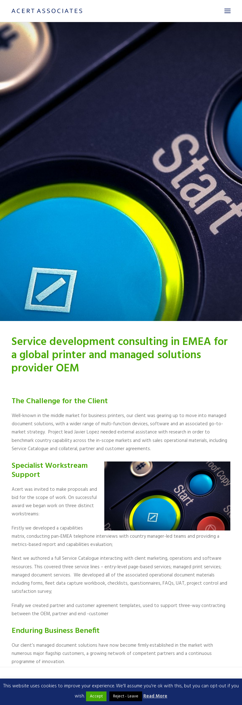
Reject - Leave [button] (125, 696)
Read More (155, 696)
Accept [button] (96, 696)
